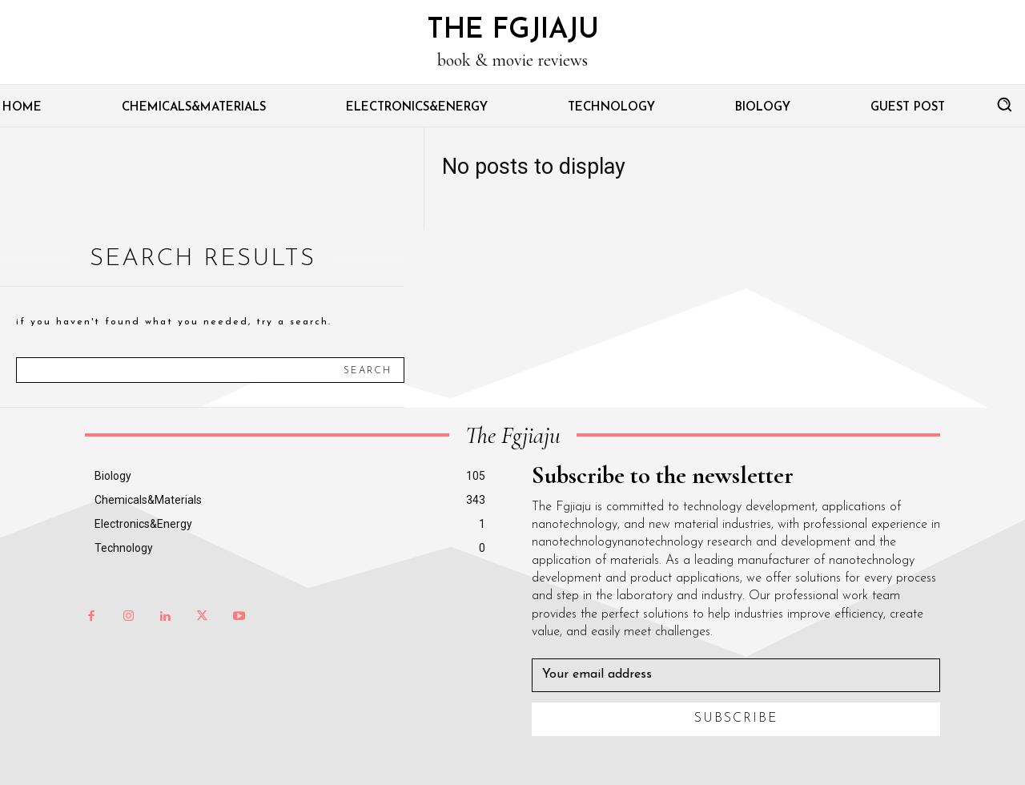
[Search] (367, 370)
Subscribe (736, 718)
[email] (736, 675)
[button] (1004, 104)
